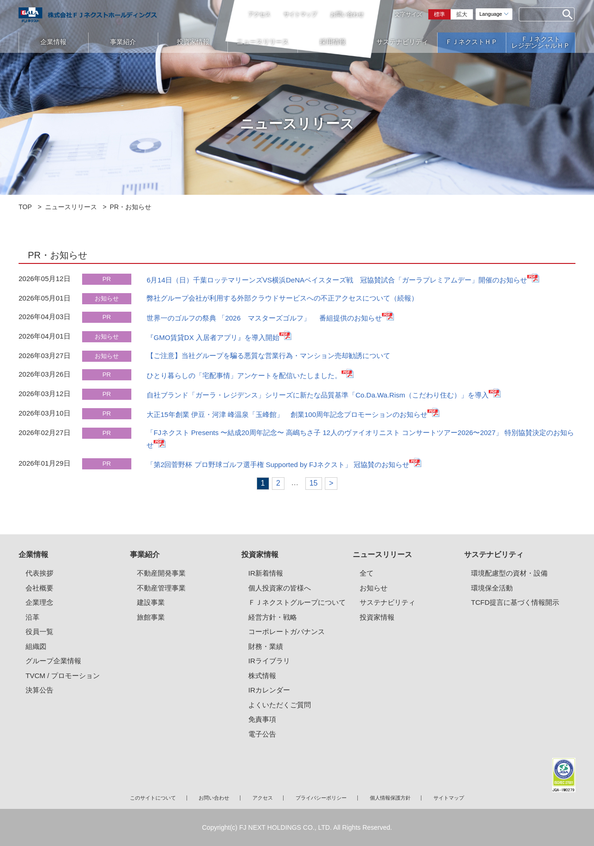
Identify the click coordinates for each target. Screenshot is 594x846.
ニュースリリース (263, 41)
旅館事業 (151, 617)
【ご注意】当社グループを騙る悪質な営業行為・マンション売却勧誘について (268, 355)
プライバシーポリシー (321, 798)
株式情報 (262, 675)
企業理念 (39, 602)
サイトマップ (300, 14)
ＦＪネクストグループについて (297, 602)
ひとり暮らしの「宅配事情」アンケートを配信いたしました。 (244, 375)
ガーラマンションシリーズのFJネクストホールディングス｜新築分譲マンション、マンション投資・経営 (88, 14)
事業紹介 (123, 41)
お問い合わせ (347, 14)
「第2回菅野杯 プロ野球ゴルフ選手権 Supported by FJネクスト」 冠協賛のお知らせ (278, 464)
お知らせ (107, 298)
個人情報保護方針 (390, 798)
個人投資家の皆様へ (279, 588)
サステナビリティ (402, 41)
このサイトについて (153, 798)
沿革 (32, 617)
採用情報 (333, 41)
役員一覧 (39, 631)
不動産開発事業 (161, 573)
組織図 (36, 646)
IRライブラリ (269, 661)
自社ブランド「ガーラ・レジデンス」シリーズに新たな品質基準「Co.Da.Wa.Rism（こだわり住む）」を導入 (318, 395)
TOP (25, 207)
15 (314, 483)
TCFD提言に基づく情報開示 (515, 602)
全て (367, 573)
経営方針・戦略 (272, 617)
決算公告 (39, 690)
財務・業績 (265, 646)
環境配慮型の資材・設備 (509, 573)
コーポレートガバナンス (286, 631)
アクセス (259, 14)
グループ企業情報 (53, 661)
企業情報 (53, 41)
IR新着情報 (265, 573)
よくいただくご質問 (279, 705)
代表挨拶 (39, 573)
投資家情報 (193, 41)
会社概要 (39, 588)
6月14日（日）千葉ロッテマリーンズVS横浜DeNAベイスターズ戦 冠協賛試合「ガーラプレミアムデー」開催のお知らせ (337, 280)
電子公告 (262, 734)
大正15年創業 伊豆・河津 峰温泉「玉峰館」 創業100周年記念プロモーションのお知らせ (287, 414)
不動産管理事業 (161, 588)
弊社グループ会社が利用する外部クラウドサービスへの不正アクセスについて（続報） (282, 298)
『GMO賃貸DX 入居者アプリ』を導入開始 (213, 337)
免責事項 (262, 719)
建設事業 (151, 602)
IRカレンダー (269, 690)
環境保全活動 (492, 588)
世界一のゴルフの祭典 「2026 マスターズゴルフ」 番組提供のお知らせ (264, 318)
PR (107, 279)
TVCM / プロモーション (63, 675)
